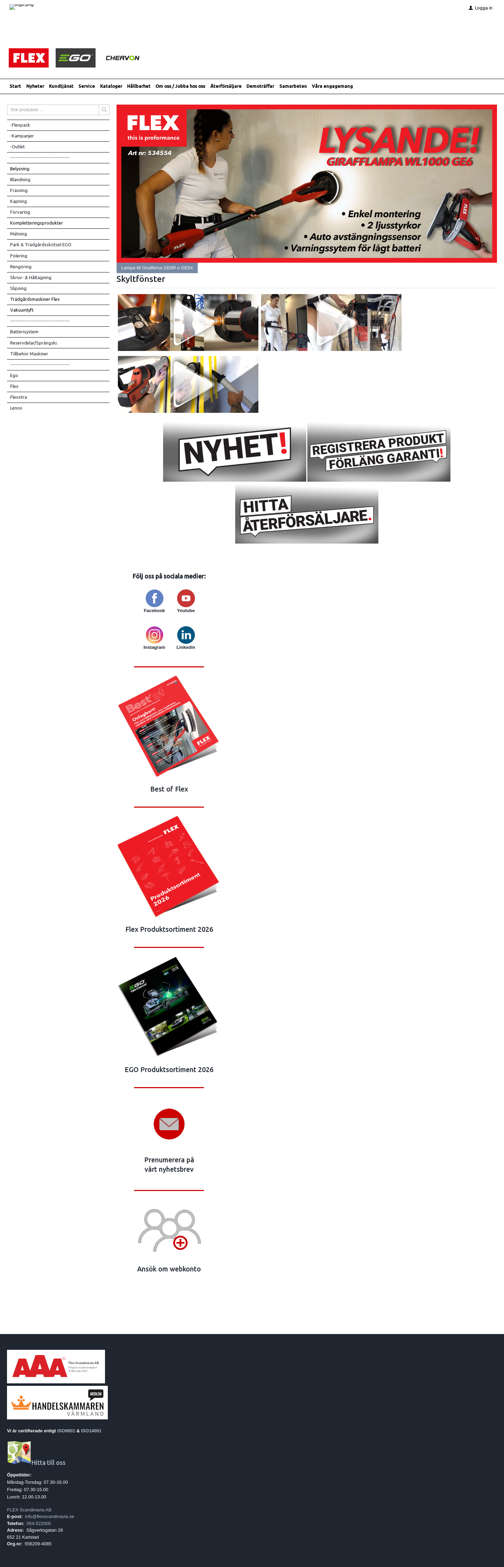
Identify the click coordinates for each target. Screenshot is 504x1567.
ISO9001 (66, 1431)
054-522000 (39, 1523)
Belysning (19, 168)
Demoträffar (260, 86)
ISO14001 (91, 1431)
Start (15, 86)
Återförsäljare (225, 86)
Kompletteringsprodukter (36, 223)
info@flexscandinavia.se (49, 1516)
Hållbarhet (138, 86)
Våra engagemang (332, 86)
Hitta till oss (36, 1463)
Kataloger (111, 86)
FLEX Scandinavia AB (29, 1509)
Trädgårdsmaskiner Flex (35, 299)
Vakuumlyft (22, 310)
